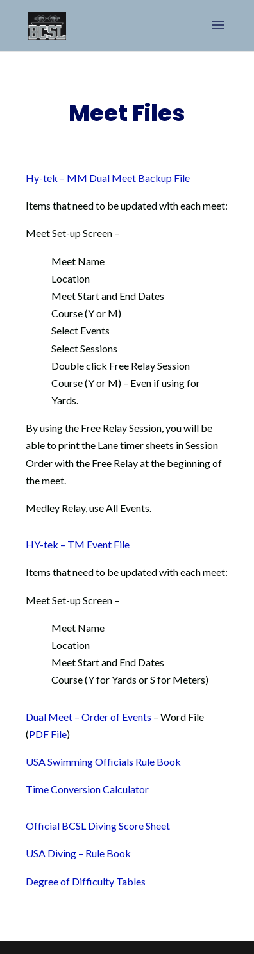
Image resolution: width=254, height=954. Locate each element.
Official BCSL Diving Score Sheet (98, 825)
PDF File (48, 734)
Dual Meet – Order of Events (88, 717)
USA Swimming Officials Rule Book (103, 761)
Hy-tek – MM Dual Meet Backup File (108, 178)
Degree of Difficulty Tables (86, 881)
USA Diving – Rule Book (78, 853)
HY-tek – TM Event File (78, 544)
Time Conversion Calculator (87, 789)
